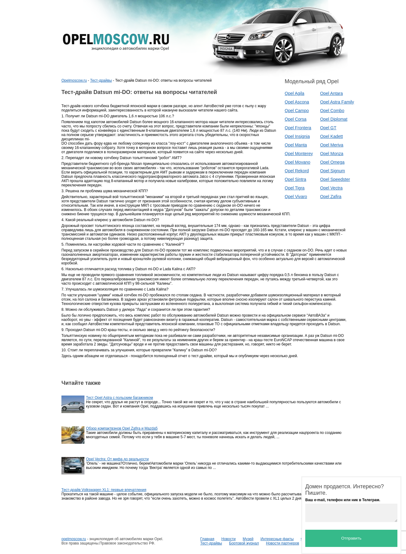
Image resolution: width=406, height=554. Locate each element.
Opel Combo (332, 110)
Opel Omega (332, 162)
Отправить (351, 538)
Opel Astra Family (337, 101)
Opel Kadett (331, 136)
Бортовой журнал (244, 543)
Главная (207, 539)
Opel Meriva (331, 144)
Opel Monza (331, 153)
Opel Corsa (295, 119)
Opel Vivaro (296, 196)
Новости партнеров (282, 543)
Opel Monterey (299, 153)
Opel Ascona (297, 101)
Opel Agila (294, 93)
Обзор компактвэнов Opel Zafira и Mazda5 (122, 428)
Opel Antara (331, 93)
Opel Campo (297, 110)
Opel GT (328, 127)
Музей (248, 539)
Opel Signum (332, 170)
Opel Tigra (295, 187)
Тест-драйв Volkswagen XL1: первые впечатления (103, 490)
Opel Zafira (330, 196)
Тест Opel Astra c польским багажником (119, 398)
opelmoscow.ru (73, 539)
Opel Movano (297, 162)
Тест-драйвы (101, 80)
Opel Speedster (335, 179)
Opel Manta (296, 144)
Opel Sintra (295, 179)
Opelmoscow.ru (74, 80)
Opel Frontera (298, 127)
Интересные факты (277, 539)
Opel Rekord (297, 170)
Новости (228, 539)
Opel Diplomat (333, 119)
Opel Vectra (331, 187)
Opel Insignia (297, 136)
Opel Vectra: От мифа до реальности (117, 459)
